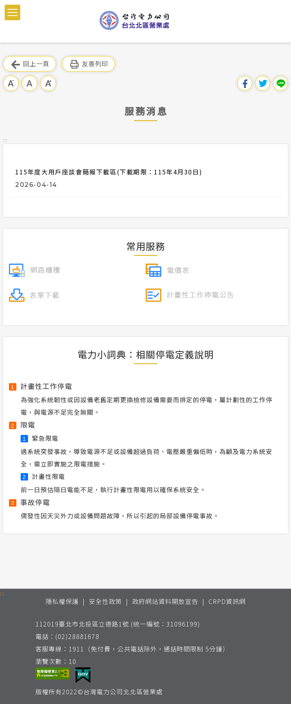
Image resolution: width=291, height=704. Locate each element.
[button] (12, 12)
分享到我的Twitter (262, 83)
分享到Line (280, 83)
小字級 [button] (11, 83)
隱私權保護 (62, 601)
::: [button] (5, 140)
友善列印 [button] (88, 64)
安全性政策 (105, 601)
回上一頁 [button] (29, 64)
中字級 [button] (29, 83)
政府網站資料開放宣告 (165, 601)
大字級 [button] (48, 83)
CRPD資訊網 (227, 601)
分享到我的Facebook (244, 83)
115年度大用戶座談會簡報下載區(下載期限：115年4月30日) (108, 171)
